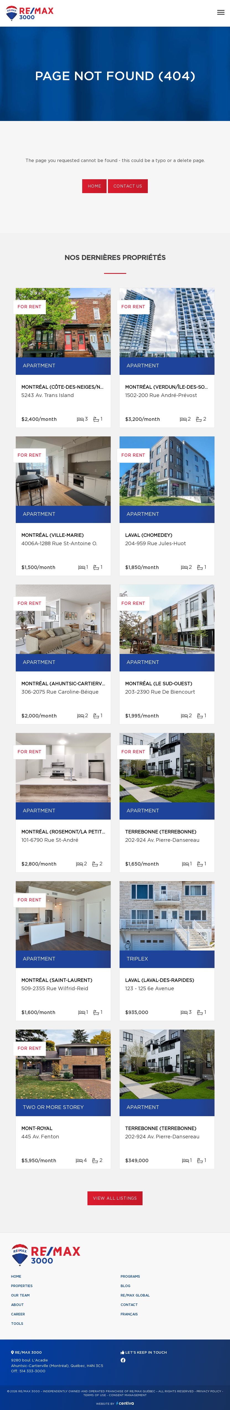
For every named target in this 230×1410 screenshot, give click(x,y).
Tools (17, 1323)
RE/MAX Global (135, 1295)
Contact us (127, 186)
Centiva (125, 1403)
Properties (22, 1286)
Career (18, 1314)
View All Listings (115, 1199)
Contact (129, 1305)
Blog (125, 1286)
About (17, 1305)
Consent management (128, 1395)
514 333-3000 (32, 1371)
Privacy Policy (209, 1391)
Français (129, 1314)
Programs (130, 1276)
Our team (20, 1295)
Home (94, 186)
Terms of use (94, 1395)
